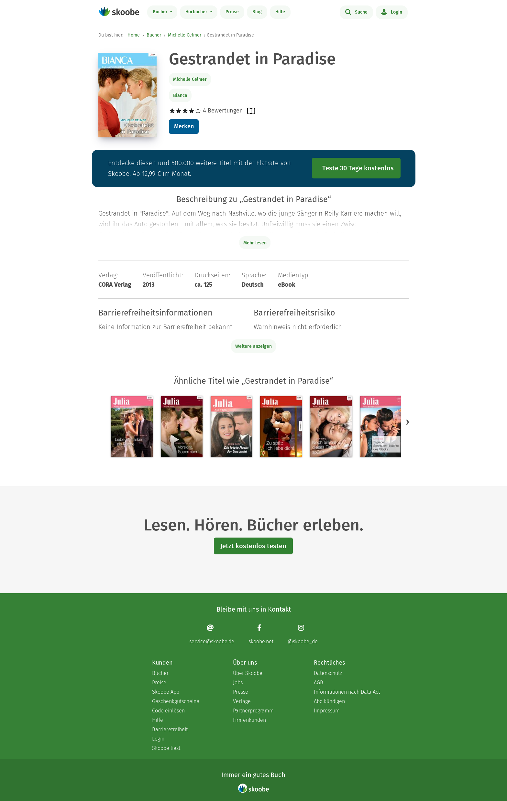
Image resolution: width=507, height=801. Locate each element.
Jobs (238, 682)
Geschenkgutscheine (175, 701)
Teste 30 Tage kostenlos (358, 168)
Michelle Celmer (184, 35)
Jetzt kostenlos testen (253, 546)
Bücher (161, 12)
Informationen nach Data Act (347, 692)
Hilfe (280, 12)
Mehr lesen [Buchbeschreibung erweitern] (255, 243)
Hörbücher (197, 12)
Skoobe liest (166, 748)
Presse (240, 692)
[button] (408, 422)
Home (133, 35)
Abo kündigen (329, 701)
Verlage (242, 701)
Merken (184, 126)
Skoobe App (165, 692)
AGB (318, 682)
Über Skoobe (247, 673)
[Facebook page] (261, 634)
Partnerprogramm (253, 711)
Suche (356, 11)
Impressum (327, 711)
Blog (257, 12)
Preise (232, 12)
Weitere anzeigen (253, 346)
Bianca (180, 95)
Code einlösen (168, 711)
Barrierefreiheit (170, 729)
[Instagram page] (302, 634)
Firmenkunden (249, 720)
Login (391, 11)
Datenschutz (328, 673)
